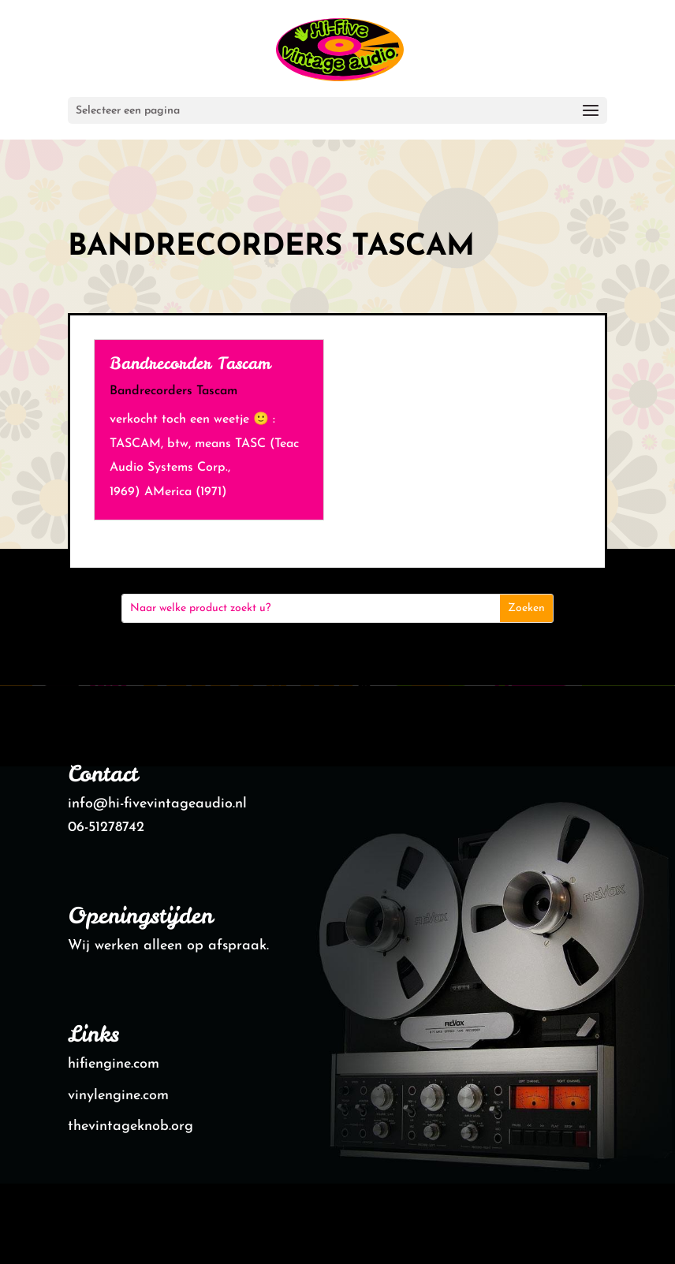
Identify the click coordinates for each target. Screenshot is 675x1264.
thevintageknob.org (130, 1126)
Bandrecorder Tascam (190, 363)
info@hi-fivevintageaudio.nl (157, 803)
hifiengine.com (113, 1064)
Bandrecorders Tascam (173, 391)
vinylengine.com (118, 1095)
